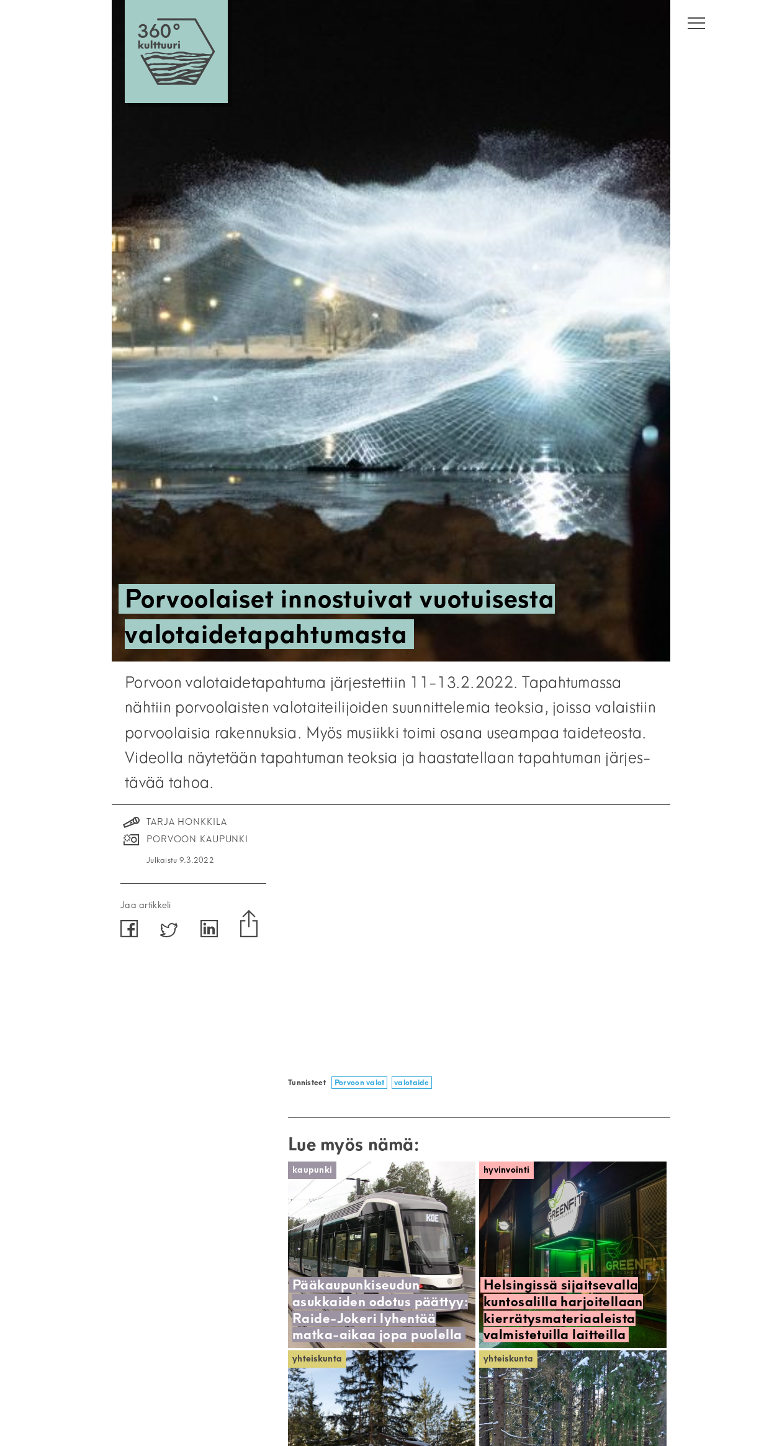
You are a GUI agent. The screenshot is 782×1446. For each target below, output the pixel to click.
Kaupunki (312, 1170)
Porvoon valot (360, 1082)
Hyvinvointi (506, 1170)
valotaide (411, 1082)
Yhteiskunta (317, 1358)
